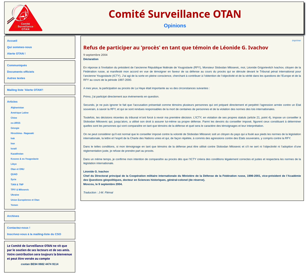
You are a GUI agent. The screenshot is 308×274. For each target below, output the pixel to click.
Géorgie (15, 128)
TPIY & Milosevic (20, 189)
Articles (12, 101)
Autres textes (16, 78)
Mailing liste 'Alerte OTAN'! (25, 89)
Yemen (14, 205)
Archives (13, 216)
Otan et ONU (17, 169)
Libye (14, 164)
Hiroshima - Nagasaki (22, 133)
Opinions (175, 25)
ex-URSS (15, 123)
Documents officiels (20, 71)
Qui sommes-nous (19, 47)
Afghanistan (17, 107)
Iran (13, 143)
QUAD (14, 174)
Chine (14, 117)
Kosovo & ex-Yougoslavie (24, 159)
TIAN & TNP (17, 184)
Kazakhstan (17, 153)
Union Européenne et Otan (25, 200)
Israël (14, 148)
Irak (13, 138)
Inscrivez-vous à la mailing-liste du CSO (34, 234)
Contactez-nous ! (18, 227)
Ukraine (15, 194)
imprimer (296, 40)
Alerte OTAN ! (16, 53)
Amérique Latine (20, 112)
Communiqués (17, 65)
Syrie (13, 179)
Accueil (12, 40)
